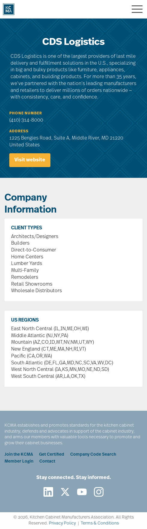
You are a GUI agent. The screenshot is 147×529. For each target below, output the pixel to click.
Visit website (29, 160)
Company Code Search (93, 454)
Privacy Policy (62, 523)
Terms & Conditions (100, 523)
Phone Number (25, 113)
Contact (47, 461)
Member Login (18, 461)
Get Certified (51, 454)
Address (18, 131)
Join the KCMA (18, 454)
